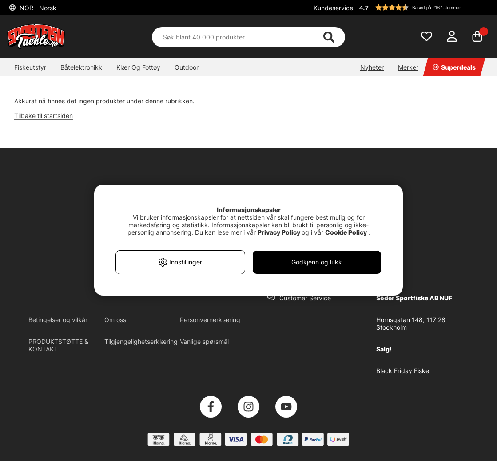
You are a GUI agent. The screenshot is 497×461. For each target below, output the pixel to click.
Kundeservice (333, 8)
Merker (408, 67)
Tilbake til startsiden (43, 115)
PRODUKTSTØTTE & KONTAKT (58, 345)
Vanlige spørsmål (204, 341)
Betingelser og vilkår (57, 319)
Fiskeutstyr (30, 67)
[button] (423, 7)
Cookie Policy (346, 232)
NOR (37, 8)
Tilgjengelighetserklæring (141, 341)
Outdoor (187, 67)
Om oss (115, 319)
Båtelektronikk (81, 67)
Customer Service (305, 298)
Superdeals (454, 67)
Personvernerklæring (210, 319)
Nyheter (372, 67)
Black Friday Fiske (402, 370)
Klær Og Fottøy (138, 67)
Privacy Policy (279, 232)
